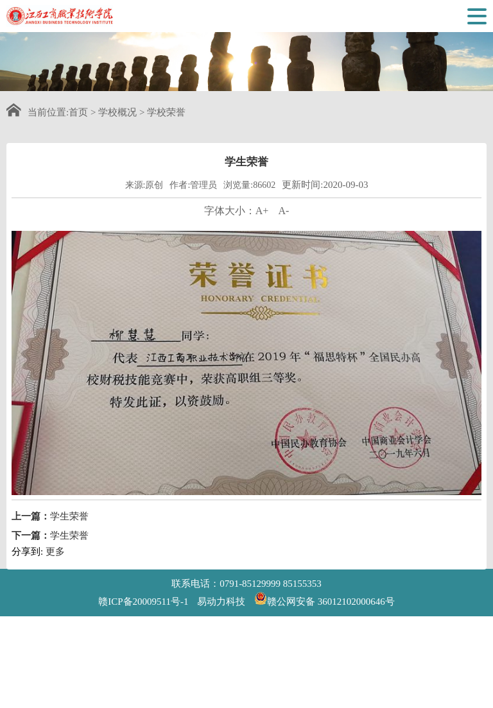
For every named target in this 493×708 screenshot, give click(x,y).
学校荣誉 (166, 112)
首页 (78, 112)
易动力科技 (221, 601)
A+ (262, 222)
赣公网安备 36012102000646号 (324, 598)
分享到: (27, 564)
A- (283, 222)
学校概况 (117, 112)
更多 (55, 564)
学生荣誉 (69, 528)
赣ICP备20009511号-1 (143, 601)
